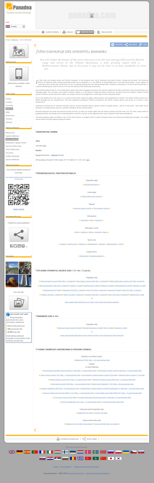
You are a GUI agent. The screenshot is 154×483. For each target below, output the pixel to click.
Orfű (121, 244)
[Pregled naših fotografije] (18, 303)
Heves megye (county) (60, 375)
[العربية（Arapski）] (96, 458)
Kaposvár (98, 220)
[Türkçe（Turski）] (88, 458)
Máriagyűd (84, 256)
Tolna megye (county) (101, 208)
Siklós (91, 232)
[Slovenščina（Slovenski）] (42, 458)
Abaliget (102, 244)
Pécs (91, 220)
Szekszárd (84, 220)
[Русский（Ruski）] (111, 452)
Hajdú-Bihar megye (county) (120, 371)
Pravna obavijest (65, 467)
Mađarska (15, 40)
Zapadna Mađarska (60, 388)
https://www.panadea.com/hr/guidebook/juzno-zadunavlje (19, 178)
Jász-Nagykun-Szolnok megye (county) (99, 375)
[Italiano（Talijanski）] (50, 452)
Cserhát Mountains (113, 402)
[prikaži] (35, 430)
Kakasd (63, 244)
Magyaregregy (112, 244)
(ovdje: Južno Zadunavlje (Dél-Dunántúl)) (92, 302)
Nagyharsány (72, 244)
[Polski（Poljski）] (118, 452)
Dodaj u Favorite (18, 209)
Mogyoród (89, 473)
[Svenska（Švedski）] (96, 452)
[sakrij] (35, 45)
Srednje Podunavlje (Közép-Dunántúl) (104, 397)
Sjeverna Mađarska (81, 402)
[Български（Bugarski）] (65, 458)
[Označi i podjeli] (18, 235)
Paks (77, 232)
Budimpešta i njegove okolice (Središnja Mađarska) (112, 388)
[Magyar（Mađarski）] (57, 452)
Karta (87, 160)
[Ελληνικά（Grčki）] (80, 458)
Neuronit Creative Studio (75, 473)
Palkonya (82, 244)
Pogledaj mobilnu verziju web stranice (86, 467)
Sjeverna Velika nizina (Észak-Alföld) (68, 393)
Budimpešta (98, 473)
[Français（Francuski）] (42, 452)
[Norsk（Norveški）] (103, 452)
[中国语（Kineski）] (103, 458)
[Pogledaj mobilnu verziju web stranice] (18, 74)
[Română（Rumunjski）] (73, 458)
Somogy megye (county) (70, 380)
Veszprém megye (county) (114, 380)
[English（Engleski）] (12, 452)
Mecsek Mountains (91, 184)
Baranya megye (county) (82, 208)
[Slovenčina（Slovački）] (141, 452)
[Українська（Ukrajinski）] (126, 452)
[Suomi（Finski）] (65, 452)
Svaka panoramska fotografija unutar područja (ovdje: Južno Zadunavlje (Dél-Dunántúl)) (91, 335)
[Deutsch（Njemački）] (19, 452)
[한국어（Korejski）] (118, 458)
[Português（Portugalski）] (35, 452)
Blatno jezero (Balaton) (113, 384)
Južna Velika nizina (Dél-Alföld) (119, 393)
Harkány (84, 232)
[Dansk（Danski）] (88, 452)
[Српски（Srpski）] (58, 458)
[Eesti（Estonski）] (73, 452)
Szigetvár (98, 232)
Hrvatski (14, 26)
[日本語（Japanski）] (111, 458)
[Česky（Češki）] (134, 452)
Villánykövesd (92, 244)
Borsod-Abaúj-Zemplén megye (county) (70, 371)
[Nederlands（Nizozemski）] (80, 452)
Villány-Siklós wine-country (91, 196)
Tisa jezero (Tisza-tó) (65, 397)
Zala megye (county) (71, 384)
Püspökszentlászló (96, 256)
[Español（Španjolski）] (27, 452)
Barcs (105, 232)
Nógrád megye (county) (132, 375)
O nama (55, 467)
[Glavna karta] (18, 51)
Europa (38, 155)
